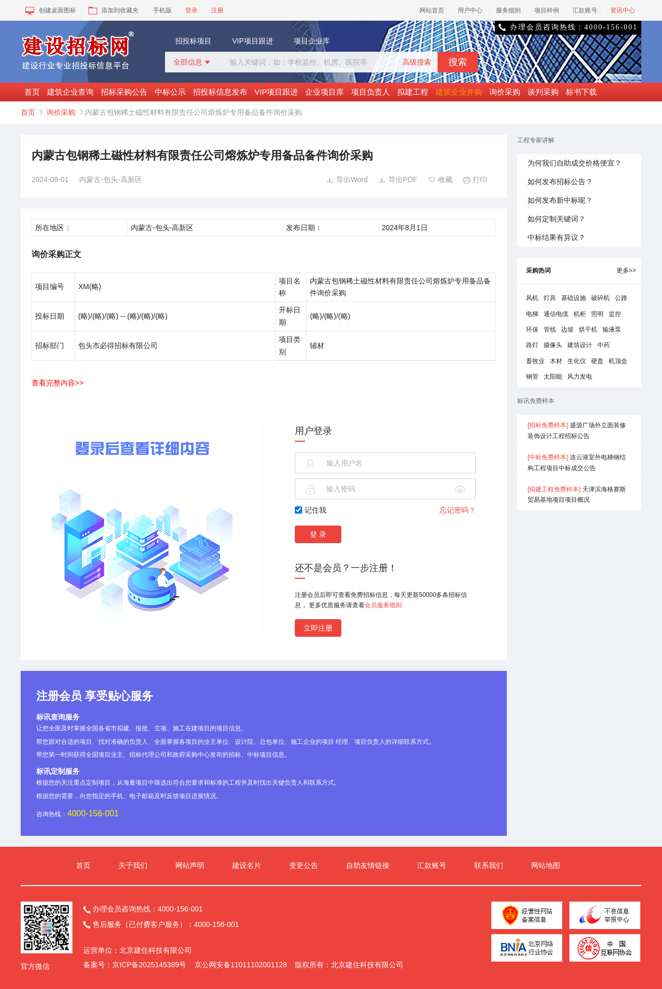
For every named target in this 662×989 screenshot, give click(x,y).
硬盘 (597, 361)
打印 (475, 179)
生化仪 (576, 361)
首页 (32, 91)
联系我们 (488, 865)
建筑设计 (579, 345)
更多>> (626, 270)
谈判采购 (543, 91)
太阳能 (553, 376)
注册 (217, 10)
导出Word (347, 179)
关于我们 (132, 865)
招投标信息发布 (220, 91)
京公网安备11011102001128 (240, 965)
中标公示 (170, 91)
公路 (621, 298)
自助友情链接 (367, 865)
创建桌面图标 (50, 10)
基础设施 (573, 298)
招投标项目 (193, 41)
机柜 (580, 314)
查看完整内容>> (57, 383)
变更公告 (303, 865)
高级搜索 (416, 62)
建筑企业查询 (70, 91)
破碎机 (600, 298)
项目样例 (546, 10)
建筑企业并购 (458, 91)
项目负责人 (370, 91)
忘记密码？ (458, 510)
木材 (556, 361)
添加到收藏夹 (112, 10)
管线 (550, 329)
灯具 (550, 298)
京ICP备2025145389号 (149, 965)
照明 (597, 314)
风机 (532, 298)
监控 (615, 314)
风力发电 (579, 376)
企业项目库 (324, 91)
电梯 (532, 314)
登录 (191, 10)
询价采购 (504, 91)
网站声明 (189, 865)
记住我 (310, 510)
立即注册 (318, 628)
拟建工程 (412, 91)
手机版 (162, 10)
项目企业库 (312, 41)
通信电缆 (556, 314)
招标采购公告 (124, 91)
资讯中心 (622, 10)
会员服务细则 (383, 605)
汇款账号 (585, 10)
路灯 (532, 345)
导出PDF (398, 179)
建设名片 (246, 865)
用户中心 (470, 10)
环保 (532, 329)
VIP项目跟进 (252, 41)
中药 (603, 345)
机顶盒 (618, 361)
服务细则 (508, 10)
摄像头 (553, 345)
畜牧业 (535, 361)
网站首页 (431, 10)
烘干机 (588, 329)
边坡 (567, 329)
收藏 (440, 179)
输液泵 (612, 329)
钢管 (532, 376)
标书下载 (581, 91)
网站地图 (545, 865)
